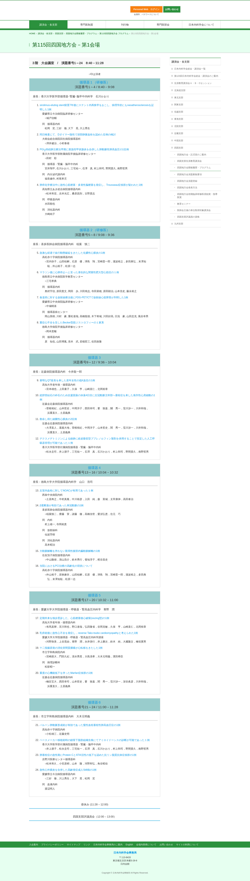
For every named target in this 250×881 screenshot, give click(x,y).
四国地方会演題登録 (187, 181)
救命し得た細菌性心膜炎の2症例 (58, 419)
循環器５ (94, 595)
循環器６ (94, 702)
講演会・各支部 (180, 61)
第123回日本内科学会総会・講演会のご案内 (196, 76)
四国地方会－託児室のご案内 (191, 154)
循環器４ (94, 468)
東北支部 (178, 97)
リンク (86, 844)
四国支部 (178, 147)
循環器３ (94, 357)
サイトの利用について (187, 844)
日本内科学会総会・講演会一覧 (190, 68)
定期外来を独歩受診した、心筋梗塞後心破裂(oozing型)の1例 (74, 618)
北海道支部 (179, 90)
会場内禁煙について (146, 844)
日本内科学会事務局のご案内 (107, 844)
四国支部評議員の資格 (188, 216)
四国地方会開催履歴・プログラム (194, 167)
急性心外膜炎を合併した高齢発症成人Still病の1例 (68, 769)
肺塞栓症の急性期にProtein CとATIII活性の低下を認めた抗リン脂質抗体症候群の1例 (88, 755)
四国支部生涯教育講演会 (189, 161)
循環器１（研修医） (95, 82)
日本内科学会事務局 (125, 852)
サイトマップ (73, 844)
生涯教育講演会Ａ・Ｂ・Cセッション (193, 83)
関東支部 (178, 104)
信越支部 (178, 111)
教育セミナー (184, 204)
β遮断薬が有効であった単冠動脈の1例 (61, 505)
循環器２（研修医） (95, 230)
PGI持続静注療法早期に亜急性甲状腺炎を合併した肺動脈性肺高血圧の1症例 (84, 149)
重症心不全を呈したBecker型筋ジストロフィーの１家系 (72, 322)
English (129, 844)
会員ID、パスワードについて (146, 14)
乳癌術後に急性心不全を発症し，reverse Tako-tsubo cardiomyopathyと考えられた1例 (89, 633)
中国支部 (178, 140)
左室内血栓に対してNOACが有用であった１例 (66, 490)
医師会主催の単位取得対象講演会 (194, 210)
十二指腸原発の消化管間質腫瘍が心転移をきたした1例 (71, 647)
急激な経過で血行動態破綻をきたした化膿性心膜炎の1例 (72, 252)
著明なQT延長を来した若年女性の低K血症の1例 (67, 380)
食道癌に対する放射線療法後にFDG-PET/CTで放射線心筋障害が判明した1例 (84, 297)
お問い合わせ (166, 844)
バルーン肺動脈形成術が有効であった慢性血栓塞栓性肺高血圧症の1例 (80, 725)
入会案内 (33, 844)
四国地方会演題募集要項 (189, 174)
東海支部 (178, 119)
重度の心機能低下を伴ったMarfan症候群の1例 (66, 673)
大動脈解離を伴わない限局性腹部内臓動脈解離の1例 (70, 551)
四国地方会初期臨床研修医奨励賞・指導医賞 (197, 196)
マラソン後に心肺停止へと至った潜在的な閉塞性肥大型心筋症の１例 (79, 272)
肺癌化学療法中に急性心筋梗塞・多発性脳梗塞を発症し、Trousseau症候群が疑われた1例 (91, 185)
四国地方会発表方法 (187, 187)
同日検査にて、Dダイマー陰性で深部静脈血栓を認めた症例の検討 (78, 134)
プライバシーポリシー (52, 844)
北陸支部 (178, 126)
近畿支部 (178, 133)
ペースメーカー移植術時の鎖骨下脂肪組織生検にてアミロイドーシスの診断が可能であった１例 (95, 740)
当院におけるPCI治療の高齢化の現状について (66, 565)
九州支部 (178, 223)
